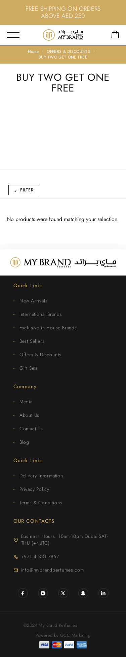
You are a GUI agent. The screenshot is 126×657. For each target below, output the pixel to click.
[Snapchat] (83, 593)
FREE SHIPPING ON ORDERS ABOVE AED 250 (63, 12)
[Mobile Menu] (13, 35)
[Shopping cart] (115, 36)
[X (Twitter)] (63, 593)
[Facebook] (23, 593)
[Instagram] (43, 593)
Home (33, 51)
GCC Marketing (75, 635)
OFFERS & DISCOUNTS (68, 51)
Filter (23, 190)
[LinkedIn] (103, 593)
